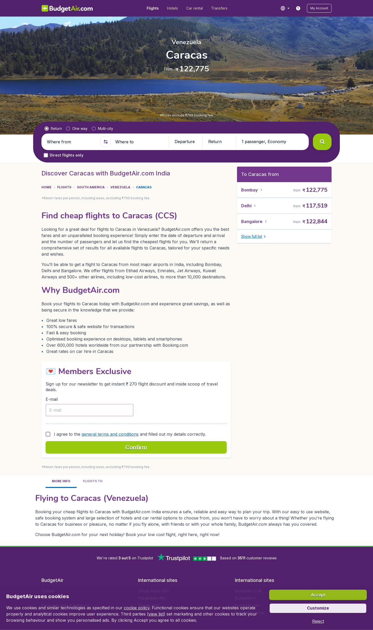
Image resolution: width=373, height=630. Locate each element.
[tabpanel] (186, 515)
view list (156, 614)
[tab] (61, 481)
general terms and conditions (110, 434)
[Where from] (71, 142)
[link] (298, 8)
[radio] (53, 128)
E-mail (52, 399)
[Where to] (140, 142)
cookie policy (136, 607)
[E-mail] (89, 410)
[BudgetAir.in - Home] (67, 8)
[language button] (284, 8)
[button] (319, 8)
